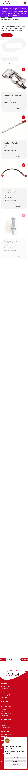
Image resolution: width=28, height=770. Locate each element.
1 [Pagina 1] (7, 659)
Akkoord (15, 758)
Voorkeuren (15, 761)
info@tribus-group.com (8, 688)
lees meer (18, 108)
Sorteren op (4, 56)
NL (14, 3)
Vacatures (4, 736)
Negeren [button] (18, 15)
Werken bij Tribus (6, 713)
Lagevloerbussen (6, 727)
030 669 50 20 (5, 686)
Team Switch (12, 766)
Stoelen (3, 725)
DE (20, 3)
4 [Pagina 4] (13, 659)
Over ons (3, 710)
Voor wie (3, 708)
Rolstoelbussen (5, 722)
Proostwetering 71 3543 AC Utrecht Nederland (6, 695)
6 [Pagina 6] (17, 659)
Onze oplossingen (6, 706)
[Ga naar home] (5, 3)
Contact (5, 35)
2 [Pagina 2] (9, 659)
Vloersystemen (5, 724)
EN (17, 3)
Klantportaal (4, 715)
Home (3, 704)
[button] (25, 3)
